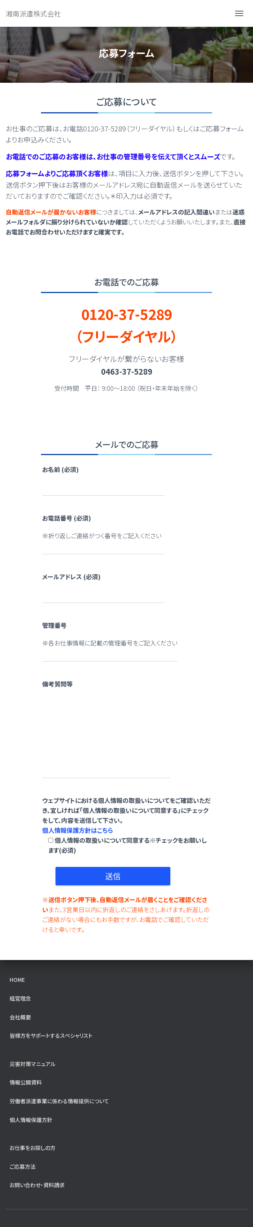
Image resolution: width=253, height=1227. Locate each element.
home (17, 979)
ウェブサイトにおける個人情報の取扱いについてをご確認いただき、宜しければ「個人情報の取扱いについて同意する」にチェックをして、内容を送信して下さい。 (126, 825)
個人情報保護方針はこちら (77, 830)
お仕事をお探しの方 (32, 1148)
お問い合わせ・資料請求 (37, 1185)
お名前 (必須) (60, 469)
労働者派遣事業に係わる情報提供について (59, 1101)
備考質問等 (57, 683)
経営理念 (20, 998)
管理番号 (54, 625)
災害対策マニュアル (32, 1064)
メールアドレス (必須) (71, 576)
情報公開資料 (26, 1082)
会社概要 (20, 1017)
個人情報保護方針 (31, 1120)
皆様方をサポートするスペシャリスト (51, 1035)
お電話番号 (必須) (66, 518)
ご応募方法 (23, 1166)
